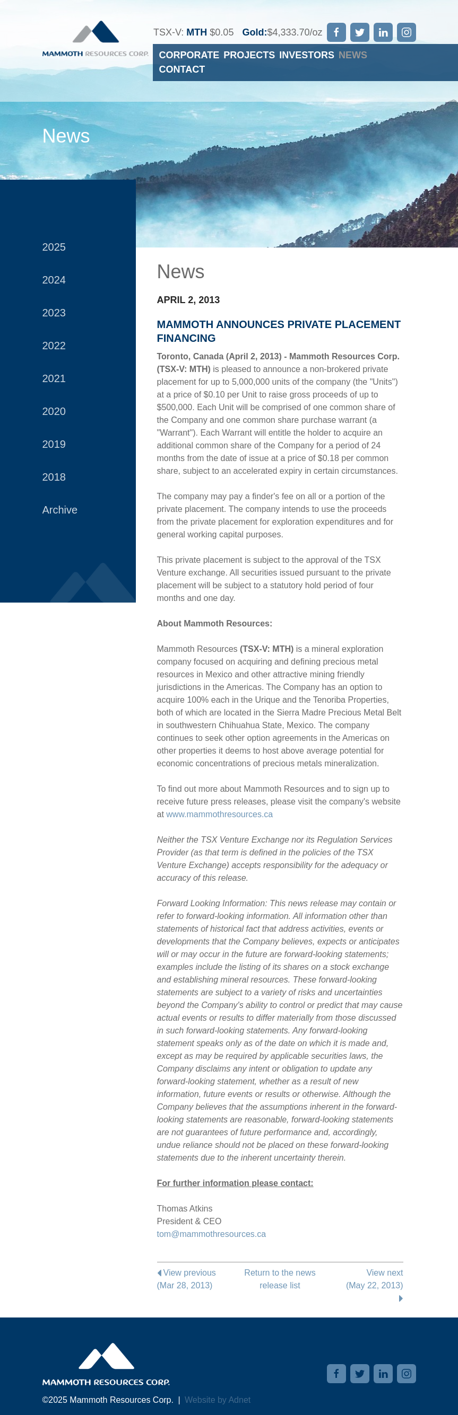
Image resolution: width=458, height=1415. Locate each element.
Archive (60, 510)
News (353, 55)
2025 (54, 247)
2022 (54, 345)
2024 (54, 280)
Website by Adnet (217, 1399)
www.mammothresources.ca (219, 814)
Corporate (189, 55)
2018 (54, 477)
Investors (306, 55)
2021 (54, 378)
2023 (54, 313)
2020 (54, 411)
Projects (249, 55)
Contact (182, 69)
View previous (198, 1280)
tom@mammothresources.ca (211, 1234)
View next (362, 1285)
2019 (54, 444)
